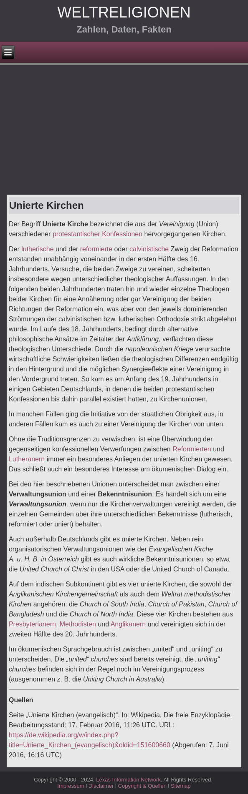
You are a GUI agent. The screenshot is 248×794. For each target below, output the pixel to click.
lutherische (37, 249)
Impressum (70, 786)
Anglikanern (128, 624)
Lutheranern (27, 459)
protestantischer (76, 234)
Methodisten (78, 624)
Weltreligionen (123, 12)
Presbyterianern (32, 624)
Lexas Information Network (128, 779)
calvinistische (149, 249)
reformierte (96, 249)
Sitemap (181, 786)
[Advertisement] (124, 132)
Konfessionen (122, 234)
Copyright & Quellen (143, 786)
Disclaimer (101, 786)
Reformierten (191, 449)
